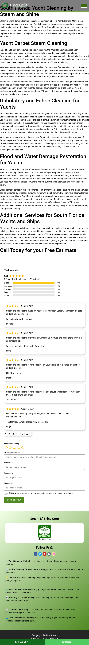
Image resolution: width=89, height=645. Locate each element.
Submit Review (14, 500)
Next (27, 434)
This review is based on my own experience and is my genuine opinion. (41, 493)
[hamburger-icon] (84, 6)
